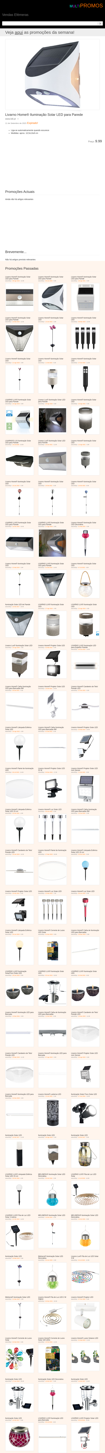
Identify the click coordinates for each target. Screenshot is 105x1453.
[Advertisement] (37, 164)
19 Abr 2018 (15, 526)
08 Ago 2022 (16, 281)
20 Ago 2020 (49, 403)
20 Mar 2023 (16, 1057)
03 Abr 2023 (81, 854)
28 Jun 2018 (16, 975)
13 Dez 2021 (16, 1016)
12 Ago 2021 (82, 444)
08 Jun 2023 (81, 893)
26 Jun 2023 (16, 934)
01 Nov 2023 (49, 934)
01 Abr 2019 (15, 1219)
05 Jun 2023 (48, 281)
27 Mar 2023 (49, 854)
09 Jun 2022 (48, 811)
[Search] (100, 23)
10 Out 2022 (81, 813)
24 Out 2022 (48, 1342)
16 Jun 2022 (16, 485)
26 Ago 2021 (82, 281)
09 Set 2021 (15, 690)
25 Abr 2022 (15, 813)
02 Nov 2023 (16, 1098)
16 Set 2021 (48, 688)
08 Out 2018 (81, 649)
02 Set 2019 (48, 567)
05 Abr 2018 (15, 1178)
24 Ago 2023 (82, 1057)
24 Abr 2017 (15, 1137)
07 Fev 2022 (81, 690)
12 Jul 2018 (81, 1178)
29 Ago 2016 (49, 1137)
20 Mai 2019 (16, 1258)
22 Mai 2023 (16, 321)
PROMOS (91, 6)
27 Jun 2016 (81, 1096)
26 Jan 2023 (16, 854)
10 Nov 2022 (82, 1016)
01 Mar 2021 (16, 1299)
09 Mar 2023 (82, 321)
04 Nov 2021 (49, 772)
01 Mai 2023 (81, 526)
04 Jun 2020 (48, 1260)
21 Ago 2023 (16, 362)
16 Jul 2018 (15, 444)
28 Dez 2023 (82, 934)
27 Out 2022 (81, 362)
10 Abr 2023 (81, 485)
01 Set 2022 (48, 731)
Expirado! (32, 123)
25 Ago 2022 (82, 403)
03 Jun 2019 (48, 975)
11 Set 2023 (48, 362)
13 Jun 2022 (48, 321)
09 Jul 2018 (81, 1420)
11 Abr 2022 (81, 772)
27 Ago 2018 (49, 526)
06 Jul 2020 (81, 1260)
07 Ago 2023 (49, 1057)
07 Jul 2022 (81, 567)
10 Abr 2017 (15, 606)
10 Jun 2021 (48, 444)
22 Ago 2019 (16, 403)
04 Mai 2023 (81, 729)
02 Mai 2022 (48, 647)
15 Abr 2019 (48, 1217)
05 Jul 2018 (48, 1422)
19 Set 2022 (48, 485)
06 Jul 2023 (15, 772)
